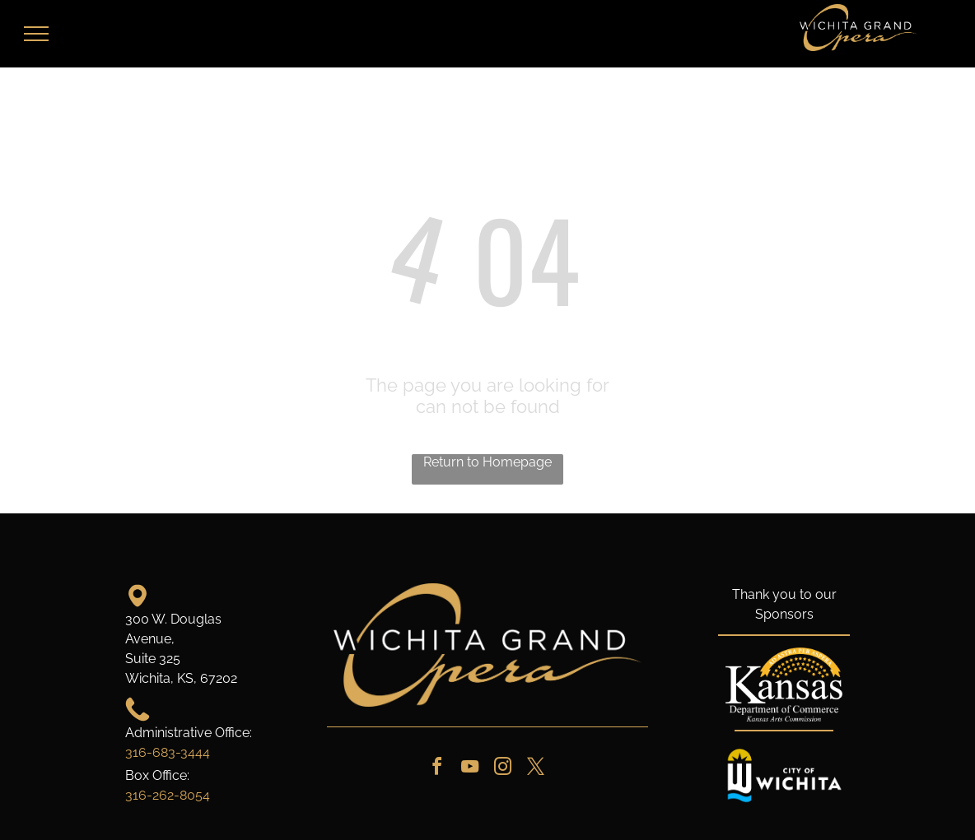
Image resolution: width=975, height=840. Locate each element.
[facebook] (436, 769)
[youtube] (469, 769)
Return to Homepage (487, 462)
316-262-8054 (167, 795)
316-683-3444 (167, 752)
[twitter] (535, 769)
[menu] (36, 33)
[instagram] (502, 769)
